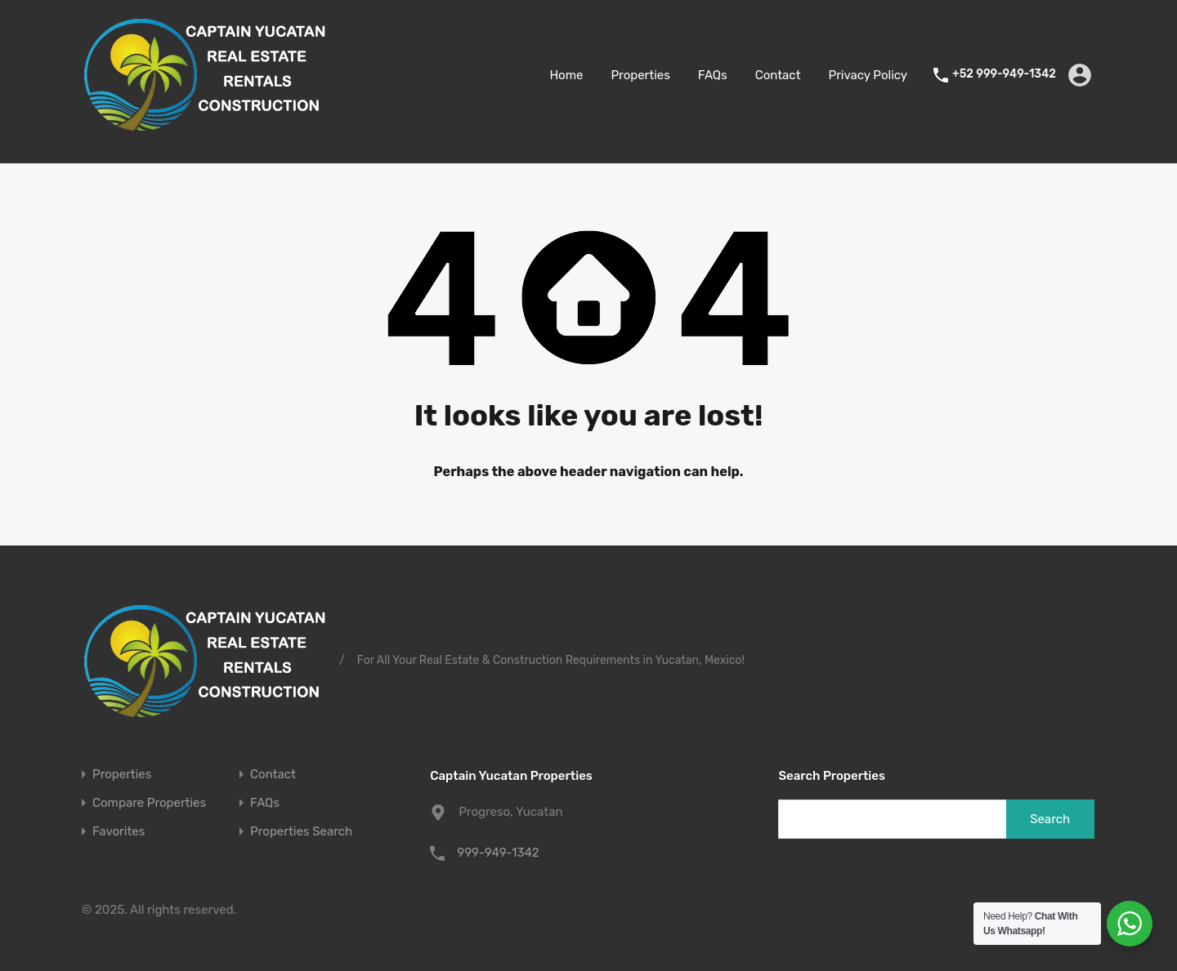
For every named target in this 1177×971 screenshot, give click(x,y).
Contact (778, 75)
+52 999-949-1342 (1004, 74)
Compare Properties (149, 803)
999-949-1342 (498, 852)
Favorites (118, 832)
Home (566, 75)
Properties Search (301, 832)
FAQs (712, 75)
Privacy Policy (868, 75)
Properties (640, 75)
